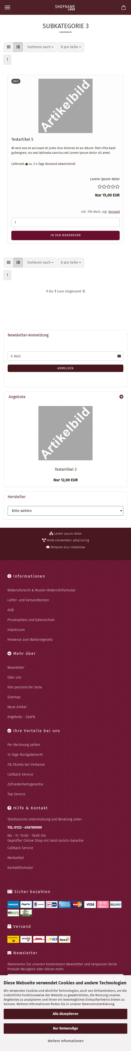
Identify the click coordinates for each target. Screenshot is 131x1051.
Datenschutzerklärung (98, 1004)
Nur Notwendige (65, 1028)
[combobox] (40, 47)
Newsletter (15, 667)
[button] (9, 47)
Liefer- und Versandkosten (28, 600)
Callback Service (20, 774)
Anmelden (65, 368)
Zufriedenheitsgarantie (25, 784)
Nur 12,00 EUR (65, 480)
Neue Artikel (17, 707)
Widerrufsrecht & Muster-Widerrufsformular (41, 590)
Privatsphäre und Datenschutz (31, 620)
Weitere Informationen (65, 1041)
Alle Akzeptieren (65, 1014)
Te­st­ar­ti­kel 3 (66, 469)
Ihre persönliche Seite (24, 687)
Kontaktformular (20, 868)
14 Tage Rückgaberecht (25, 755)
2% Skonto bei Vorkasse (26, 764)
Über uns (14, 677)
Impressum (16, 630)
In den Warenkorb (65, 235)
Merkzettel (15, 858)
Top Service (16, 794)
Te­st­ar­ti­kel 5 (22, 139)
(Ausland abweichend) (60, 164)
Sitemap (13, 697)
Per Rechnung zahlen (23, 745)
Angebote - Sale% (21, 717)
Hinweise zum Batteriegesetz (30, 640)
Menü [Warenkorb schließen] (7, 7)
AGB (10, 610)
